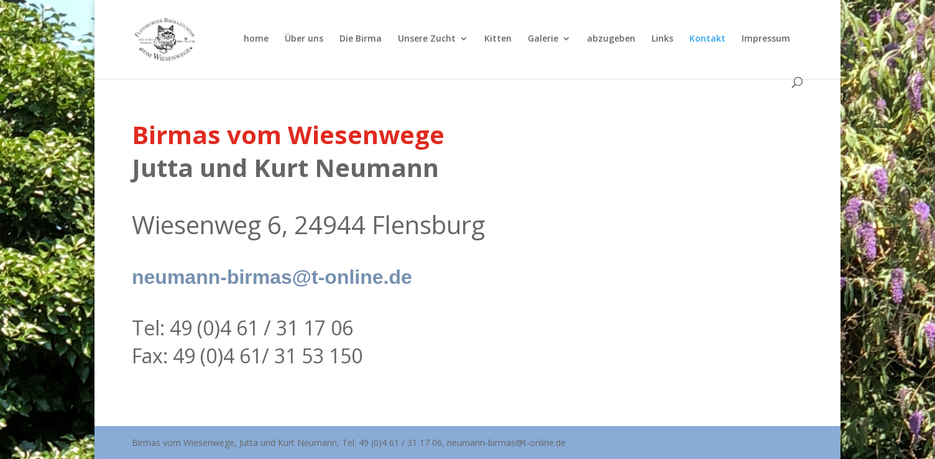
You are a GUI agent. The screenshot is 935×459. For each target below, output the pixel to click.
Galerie (543, 39)
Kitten (498, 39)
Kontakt (707, 39)
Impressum (766, 39)
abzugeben (611, 39)
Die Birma (360, 39)
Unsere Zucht (427, 39)
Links (662, 39)
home (256, 39)
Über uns (304, 39)
